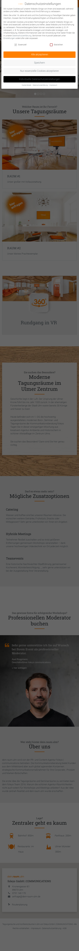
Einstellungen (9, 38)
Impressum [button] (53, 85)
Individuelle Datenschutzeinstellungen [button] (39, 79)
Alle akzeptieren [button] (39, 54)
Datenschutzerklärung (21, 35)
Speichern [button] (39, 62)
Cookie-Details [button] (27, 85)
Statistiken (56, 44)
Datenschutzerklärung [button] (40, 85)
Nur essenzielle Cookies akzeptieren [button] (39, 71)
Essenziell (20, 44)
